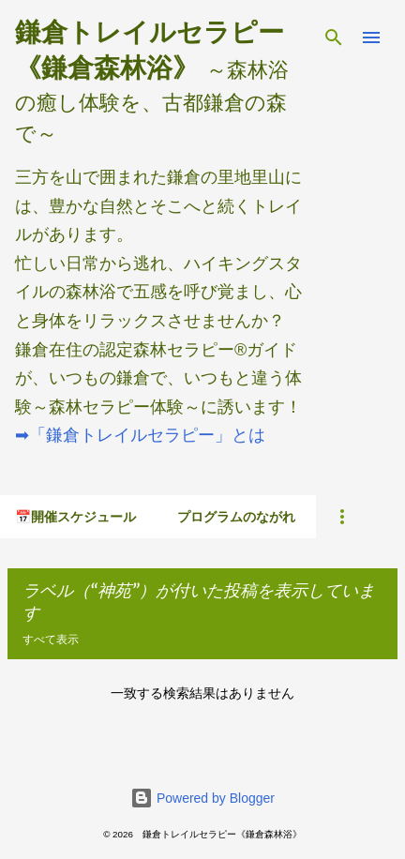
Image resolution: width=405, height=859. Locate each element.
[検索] (333, 37)
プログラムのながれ (236, 516)
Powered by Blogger (202, 798)
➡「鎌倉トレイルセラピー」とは (140, 435)
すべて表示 (50, 639)
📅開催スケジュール (75, 516)
